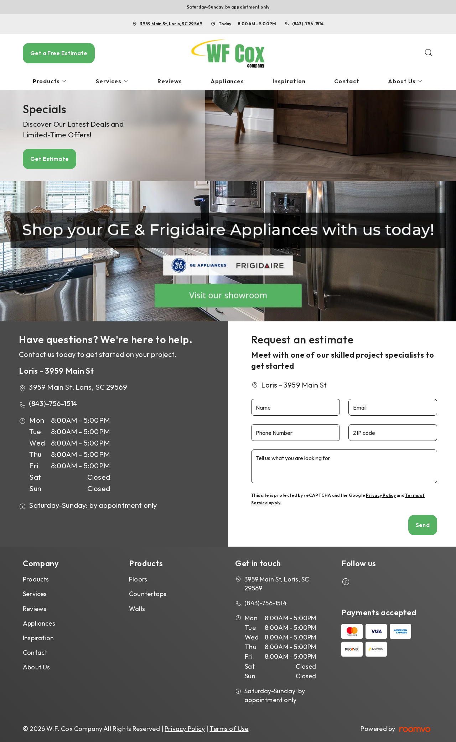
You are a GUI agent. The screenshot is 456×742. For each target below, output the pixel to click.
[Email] (392, 407)
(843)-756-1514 (307, 23)
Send (423, 524)
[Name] (295, 407)
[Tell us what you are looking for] (344, 466)
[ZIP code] (392, 432)
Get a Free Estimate (58, 53)
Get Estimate (49, 158)
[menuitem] (50, 81)
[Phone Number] (295, 432)
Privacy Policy (380, 495)
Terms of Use (228, 729)
